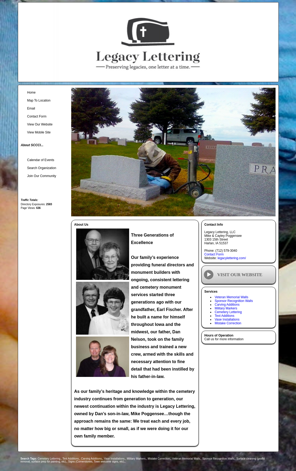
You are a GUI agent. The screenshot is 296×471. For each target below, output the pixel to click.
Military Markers (226, 308)
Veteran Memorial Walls (231, 297)
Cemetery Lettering (228, 312)
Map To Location (38, 100)
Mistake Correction (228, 323)
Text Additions (224, 316)
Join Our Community (41, 176)
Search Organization (41, 168)
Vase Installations (227, 319)
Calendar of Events (40, 160)
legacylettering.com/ (232, 258)
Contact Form (214, 254)
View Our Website (40, 124)
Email (31, 108)
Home (31, 92)
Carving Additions (227, 304)
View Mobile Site (39, 132)
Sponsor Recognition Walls (234, 301)
